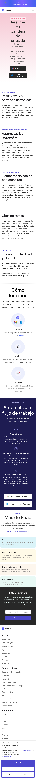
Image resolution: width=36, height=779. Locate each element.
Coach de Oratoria (9, 699)
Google (4, 718)
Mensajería (6, 653)
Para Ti (4, 695)
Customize (18, 769)
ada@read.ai (19, 2)
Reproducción (7, 692)
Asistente (5, 675)
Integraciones (7, 679)
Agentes (5, 650)
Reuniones (6, 639)
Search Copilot (7, 646)
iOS (3, 732)
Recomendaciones (9, 706)
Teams (4, 721)
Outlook (21, 337)
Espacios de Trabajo (10, 682)
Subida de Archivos (9, 702)
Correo (4, 656)
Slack (4, 728)
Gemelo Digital (7, 643)
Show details (27, 750)
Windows (5, 738)
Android (5, 735)
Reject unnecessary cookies (18, 775)
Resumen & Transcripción (12, 672)
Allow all (18, 763)
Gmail (14, 337)
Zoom (4, 714)
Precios (5, 660)
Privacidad (6, 663)
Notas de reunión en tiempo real (12, 687)
